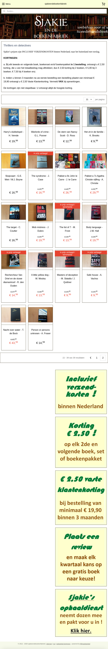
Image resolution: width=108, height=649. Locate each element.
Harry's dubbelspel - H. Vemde (14, 134)
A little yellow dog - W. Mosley (40, 277)
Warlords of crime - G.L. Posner (40, 134)
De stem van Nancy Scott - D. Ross (67, 134)
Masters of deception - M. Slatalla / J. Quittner (67, 278)
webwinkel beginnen (63, 644)
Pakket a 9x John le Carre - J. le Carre (67, 178)
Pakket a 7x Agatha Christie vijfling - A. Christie (94, 179)
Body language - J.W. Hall (94, 229)
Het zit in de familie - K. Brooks (94, 134)
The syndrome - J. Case (41, 178)
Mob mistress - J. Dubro (40, 229)
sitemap (49, 644)
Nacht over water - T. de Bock (13, 332)
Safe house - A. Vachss (94, 277)
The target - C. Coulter (13, 229)
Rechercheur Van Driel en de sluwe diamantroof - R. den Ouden (13, 280)
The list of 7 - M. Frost (67, 229)
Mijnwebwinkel (85, 644)
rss (54, 644)
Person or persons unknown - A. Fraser (41, 332)
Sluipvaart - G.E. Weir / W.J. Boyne (13, 178)
